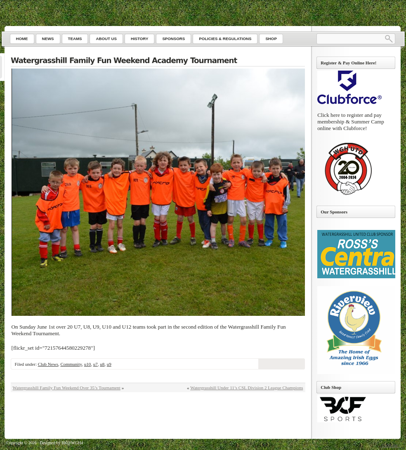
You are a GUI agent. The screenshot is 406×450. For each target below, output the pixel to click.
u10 (87, 364)
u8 (102, 364)
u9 (109, 364)
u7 (95, 364)
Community (71, 364)
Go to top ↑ (391, 445)
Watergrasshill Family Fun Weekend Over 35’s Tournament (66, 387)
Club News (48, 364)
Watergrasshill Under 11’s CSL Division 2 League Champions (246, 387)
